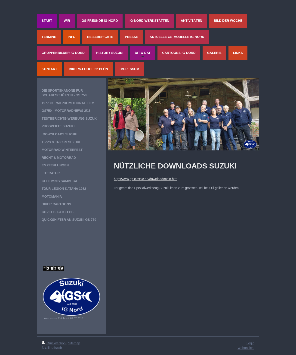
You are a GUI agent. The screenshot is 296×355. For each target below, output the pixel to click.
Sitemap (74, 343)
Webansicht (245, 348)
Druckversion (54, 343)
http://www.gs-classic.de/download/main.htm (145, 179)
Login (250, 343)
